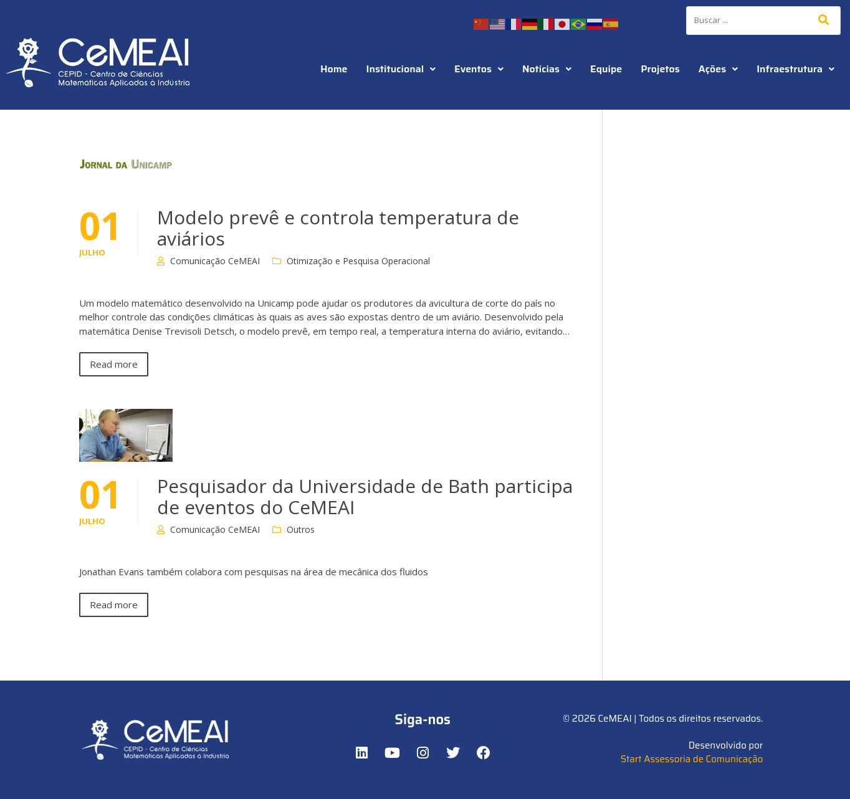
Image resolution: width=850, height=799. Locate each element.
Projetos (660, 69)
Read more (114, 364)
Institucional (401, 69)
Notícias (546, 69)
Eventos (479, 69)
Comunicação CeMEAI (215, 261)
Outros (301, 529)
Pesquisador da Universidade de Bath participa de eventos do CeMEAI (365, 496)
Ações (718, 69)
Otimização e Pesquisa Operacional (358, 261)
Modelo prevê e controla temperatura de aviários (338, 227)
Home (334, 69)
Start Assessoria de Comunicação (692, 759)
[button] (401, 69)
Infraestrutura (795, 69)
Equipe (606, 69)
